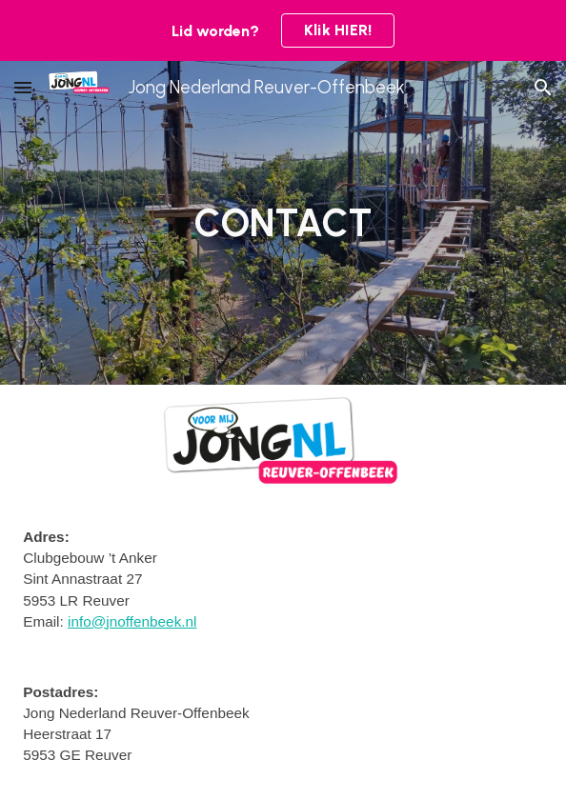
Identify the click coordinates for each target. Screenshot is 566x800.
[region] (283, 30)
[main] (283, 222)
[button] (23, 87)
